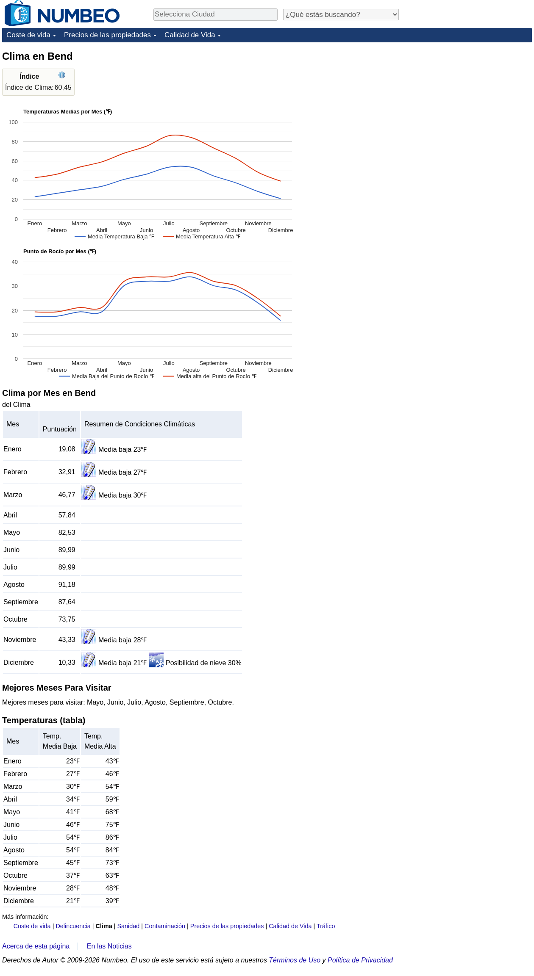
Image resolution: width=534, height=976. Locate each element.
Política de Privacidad (360, 960)
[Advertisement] (468, 102)
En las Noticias (109, 946)
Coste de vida (28, 35)
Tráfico (326, 926)
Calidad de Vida (189, 35)
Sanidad (128, 926)
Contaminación (165, 926)
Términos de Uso (294, 960)
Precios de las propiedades (107, 35)
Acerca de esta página (36, 946)
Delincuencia (73, 926)
